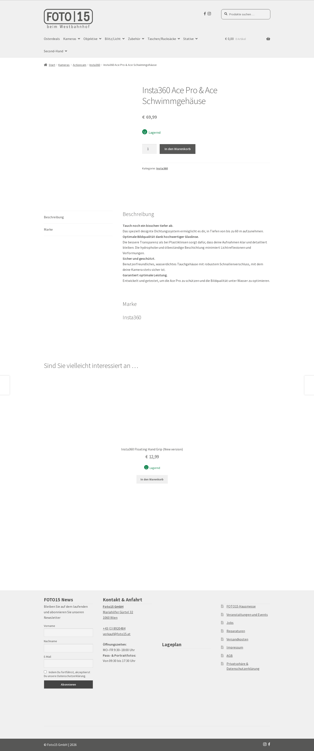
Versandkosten (237, 639)
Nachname (50, 641)
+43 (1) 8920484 (114, 628)
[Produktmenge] (149, 149)
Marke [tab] (48, 229)
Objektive (90, 39)
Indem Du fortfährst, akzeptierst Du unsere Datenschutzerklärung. (67, 674)
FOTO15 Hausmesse (241, 606)
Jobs (230, 622)
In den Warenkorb (178, 149)
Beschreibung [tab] (54, 217)
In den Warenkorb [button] (152, 479)
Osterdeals (52, 39)
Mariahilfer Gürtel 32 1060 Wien (118, 612)
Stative (188, 39)
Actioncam (79, 65)
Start (52, 65)
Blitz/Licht (113, 39)
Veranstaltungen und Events (247, 614)
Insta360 (94, 65)
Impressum (235, 647)
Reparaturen (236, 631)
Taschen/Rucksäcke (162, 39)
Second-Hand (53, 51)
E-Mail (47, 657)
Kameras (69, 39)
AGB (230, 655)
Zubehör (134, 39)
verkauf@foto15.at (116, 634)
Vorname (49, 626)
